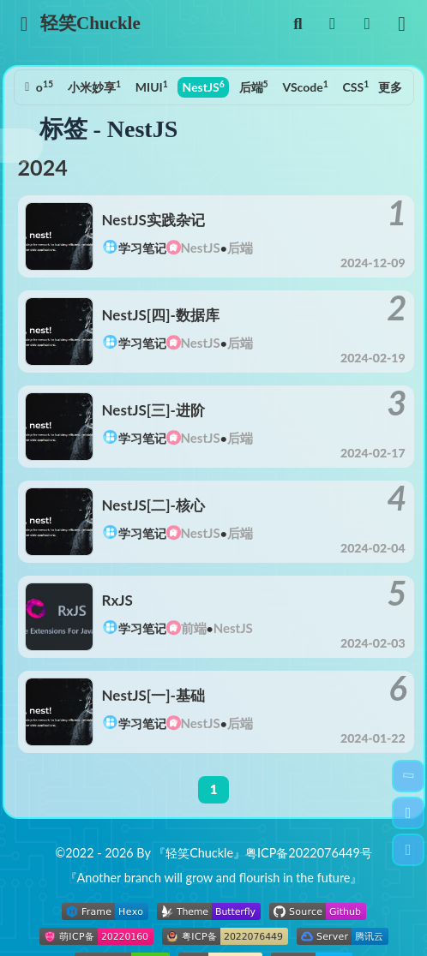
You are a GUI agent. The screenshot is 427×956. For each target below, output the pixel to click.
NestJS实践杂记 (153, 220)
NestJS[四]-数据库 (161, 315)
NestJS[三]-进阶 (153, 410)
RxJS (117, 600)
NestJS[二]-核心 (153, 505)
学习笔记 (142, 248)
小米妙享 (94, 86)
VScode (305, 86)
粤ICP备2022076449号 (308, 852)
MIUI (151, 86)
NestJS (204, 86)
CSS (356, 86)
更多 (390, 87)
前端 (194, 628)
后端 (253, 86)
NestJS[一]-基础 (153, 695)
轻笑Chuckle (91, 23)
